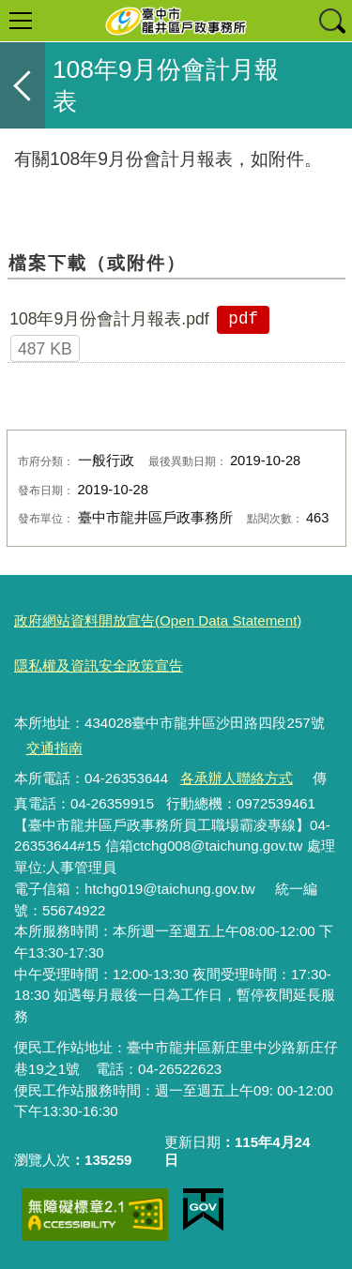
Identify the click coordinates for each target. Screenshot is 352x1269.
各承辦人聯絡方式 (236, 778)
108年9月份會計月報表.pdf (109, 319)
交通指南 (54, 748)
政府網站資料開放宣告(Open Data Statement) (157, 620)
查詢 (331, 20)
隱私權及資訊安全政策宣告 (98, 665)
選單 (20, 20)
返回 (22, 85)
